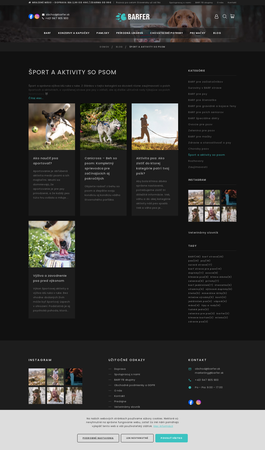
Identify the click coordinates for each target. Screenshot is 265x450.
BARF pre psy (197, 94)
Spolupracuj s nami (180, 2)
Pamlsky (103, 33)
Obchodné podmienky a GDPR (140, 385)
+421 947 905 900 (55, 18)
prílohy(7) (212, 281)
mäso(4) (194, 305)
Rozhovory (196, 161)
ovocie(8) (211, 272)
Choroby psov (198, 148)
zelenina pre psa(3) (201, 313)
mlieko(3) (221, 317)
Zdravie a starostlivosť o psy (209, 142)
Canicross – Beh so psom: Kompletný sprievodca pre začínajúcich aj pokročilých (101, 168)
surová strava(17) (200, 264)
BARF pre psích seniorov (206, 112)
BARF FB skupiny (204, 2)
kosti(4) (220, 297)
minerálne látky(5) (214, 293)
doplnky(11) (196, 272)
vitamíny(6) (196, 289)
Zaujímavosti (198, 167)
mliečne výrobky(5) (201, 297)
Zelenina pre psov (201, 130)
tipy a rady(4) (211, 305)
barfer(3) (222, 313)
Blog (217, 33)
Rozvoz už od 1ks (138, 2)
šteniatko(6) (223, 285)
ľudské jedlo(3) (198, 309)
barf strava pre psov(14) (205, 268)
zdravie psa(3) (198, 321)
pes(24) (193, 260)
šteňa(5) (194, 293)
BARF (47, 33)
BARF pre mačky (200, 136)
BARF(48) (194, 256)
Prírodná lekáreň (129, 33)
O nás (220, 2)
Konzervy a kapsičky (74, 33)
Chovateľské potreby (166, 33)
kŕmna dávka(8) (221, 277)
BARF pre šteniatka (202, 100)
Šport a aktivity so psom (206, 155)
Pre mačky (198, 33)
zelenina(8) (196, 281)
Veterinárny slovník (203, 233)
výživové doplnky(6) (219, 289)
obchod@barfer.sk (56, 14)
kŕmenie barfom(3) (201, 317)
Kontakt (232, 2)
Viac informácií (163, 426)
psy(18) (206, 260)
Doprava (125, 369)
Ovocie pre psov (200, 124)
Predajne (126, 401)
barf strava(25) (212, 256)
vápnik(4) (220, 301)
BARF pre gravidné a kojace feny (212, 106)
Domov (104, 46)
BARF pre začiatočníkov (205, 81)
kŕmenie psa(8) (198, 277)
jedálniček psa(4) (200, 301)
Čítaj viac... (36, 98)
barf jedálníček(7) (200, 285)
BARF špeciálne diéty (203, 118)
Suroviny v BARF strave (205, 88)
